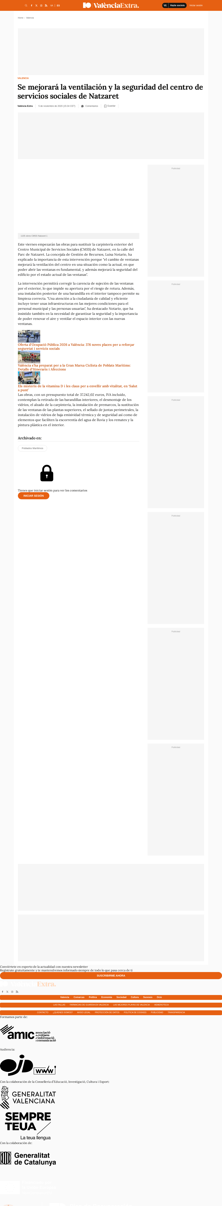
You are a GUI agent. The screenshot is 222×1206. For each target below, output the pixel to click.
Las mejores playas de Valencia (131, 1005)
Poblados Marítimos (32, 448)
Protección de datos (107, 1012)
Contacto (42, 1012)
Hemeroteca (161, 1005)
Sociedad (121, 997)
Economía (106, 997)
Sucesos (147, 997)
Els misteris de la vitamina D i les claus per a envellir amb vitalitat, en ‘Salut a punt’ (77, 388)
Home (20, 18)
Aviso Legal (83, 1012)
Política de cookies (135, 1012)
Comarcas (79, 997)
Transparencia (176, 1012)
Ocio (159, 997)
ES (58, 5)
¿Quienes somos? (63, 1012)
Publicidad (157, 1012)
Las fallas (59, 1005)
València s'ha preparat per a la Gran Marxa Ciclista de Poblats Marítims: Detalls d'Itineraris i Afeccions (74, 367)
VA (51, 5)
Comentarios (89, 106)
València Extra (25, 106)
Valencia (23, 78)
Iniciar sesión (33, 495)
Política (93, 997)
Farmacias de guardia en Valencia (89, 1005)
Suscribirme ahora (111, 975)
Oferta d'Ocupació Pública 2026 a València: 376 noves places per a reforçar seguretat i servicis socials (76, 346)
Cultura (135, 997)
